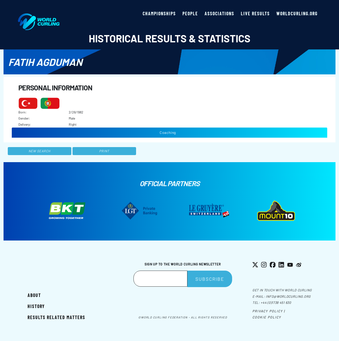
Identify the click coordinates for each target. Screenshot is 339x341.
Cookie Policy (266, 317)
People (190, 13)
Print (104, 151)
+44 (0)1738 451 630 (276, 303)
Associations (219, 13)
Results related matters (56, 317)
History (36, 306)
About (34, 295)
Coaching (168, 132)
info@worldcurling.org (288, 296)
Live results (255, 13)
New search (39, 151)
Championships (159, 13)
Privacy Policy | (268, 311)
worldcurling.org (297, 13)
